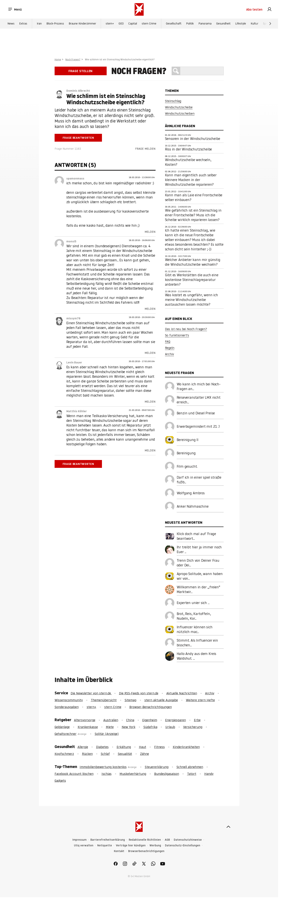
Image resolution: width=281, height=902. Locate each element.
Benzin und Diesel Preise (196, 413)
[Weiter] (270, 24)
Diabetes (102, 747)
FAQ (167, 341)
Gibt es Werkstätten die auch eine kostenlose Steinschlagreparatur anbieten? (191, 280)
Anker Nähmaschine (193, 506)
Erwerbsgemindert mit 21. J (198, 426)
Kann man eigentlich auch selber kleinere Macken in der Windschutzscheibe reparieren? (191, 180)
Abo (254, 9)
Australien (110, 720)
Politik (190, 23)
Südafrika (150, 727)
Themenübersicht (104, 700)
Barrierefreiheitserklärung (107, 839)
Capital (132, 23)
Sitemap (130, 700)
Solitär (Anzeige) (107, 734)
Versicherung (192, 727)
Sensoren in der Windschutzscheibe (192, 138)
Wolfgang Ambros (191, 493)
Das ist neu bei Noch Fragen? (186, 329)
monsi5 (71, 241)
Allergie (82, 747)
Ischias (107, 774)
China (130, 720)
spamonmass (75, 178)
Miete (110, 727)
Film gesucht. (187, 466)
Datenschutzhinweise (188, 839)
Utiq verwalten (83, 845)
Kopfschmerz (64, 754)
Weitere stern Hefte (200, 700)
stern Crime (149, 23)
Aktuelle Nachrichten (181, 693)
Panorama (205, 23)
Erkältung (124, 747)
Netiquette (104, 845)
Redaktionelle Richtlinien (145, 839)
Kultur (254, 23)
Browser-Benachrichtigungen (150, 707)
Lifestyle (240, 23)
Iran (39, 23)
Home (58, 59)
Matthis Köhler (76, 411)
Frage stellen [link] (80, 71)
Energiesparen (175, 720)
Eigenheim (149, 720)
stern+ (110, 23)
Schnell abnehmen (190, 767)
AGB (167, 839)
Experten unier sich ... (193, 602)
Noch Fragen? (72, 59)
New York (128, 727)
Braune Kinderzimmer (82, 23)
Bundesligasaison (166, 774)
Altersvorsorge (84, 720)
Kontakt (119, 851)
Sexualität (125, 754)
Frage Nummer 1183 (68, 148)
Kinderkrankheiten (186, 747)
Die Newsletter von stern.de (91, 693)
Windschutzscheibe (179, 107)
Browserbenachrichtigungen (146, 851)
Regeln (169, 348)
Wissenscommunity (69, 700)
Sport (266, 23)
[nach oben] (228, 827)
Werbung (155, 845)
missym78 (73, 318)
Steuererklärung (156, 767)
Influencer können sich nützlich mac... (195, 629)
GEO (121, 23)
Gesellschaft (173, 23)
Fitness (159, 747)
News (10, 23)
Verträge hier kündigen (131, 845)
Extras (23, 23)
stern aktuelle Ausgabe (161, 700)
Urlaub (170, 727)
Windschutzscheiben (180, 113)
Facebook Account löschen (74, 774)
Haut (142, 747)
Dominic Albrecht (78, 90)
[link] (269, 9)
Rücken (87, 754)
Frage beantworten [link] (78, 137)
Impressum (79, 839)
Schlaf (105, 754)
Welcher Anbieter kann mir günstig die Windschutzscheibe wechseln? (192, 262)
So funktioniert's (177, 335)
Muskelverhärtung (133, 774)
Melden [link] (150, 232)
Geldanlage (62, 727)
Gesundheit (223, 23)
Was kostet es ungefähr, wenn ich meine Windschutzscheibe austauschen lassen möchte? (191, 300)
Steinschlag (173, 101)
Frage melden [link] (145, 148)
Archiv (169, 354)
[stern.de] (139, 9)
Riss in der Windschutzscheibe (188, 149)
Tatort (191, 774)
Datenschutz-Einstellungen (182, 845)
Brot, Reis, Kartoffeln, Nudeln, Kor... (194, 616)
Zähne (144, 754)
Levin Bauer (74, 362)
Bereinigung (186, 453)
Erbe (197, 720)
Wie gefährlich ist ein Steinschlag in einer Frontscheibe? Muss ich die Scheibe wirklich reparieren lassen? (193, 215)
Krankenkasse (88, 727)
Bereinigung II (187, 439)
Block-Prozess (55, 23)
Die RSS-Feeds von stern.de (138, 693)
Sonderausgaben (67, 707)
